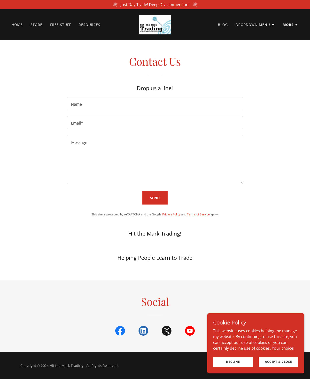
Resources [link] (89, 24)
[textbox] (155, 103)
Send (155, 198)
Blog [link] (223, 24)
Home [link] (17, 24)
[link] (155, 24)
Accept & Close (278, 362)
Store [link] (36, 24)
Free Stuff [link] (60, 24)
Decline (233, 362)
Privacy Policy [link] (171, 214)
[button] (255, 25)
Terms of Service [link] (198, 214)
